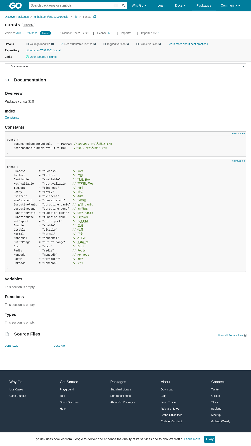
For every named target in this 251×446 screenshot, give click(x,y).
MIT (110, 33)
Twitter (215, 389)
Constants (12, 117)
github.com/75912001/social (51, 16)
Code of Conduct (171, 421)
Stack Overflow (69, 402)
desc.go (59, 345)
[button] (27, 44)
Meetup (216, 415)
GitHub (215, 395)
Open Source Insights (41, 56)
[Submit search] (123, 5)
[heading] (17, 5)
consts (87, 16)
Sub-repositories (120, 395)
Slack (214, 402)
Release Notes (170, 408)
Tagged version (116, 44)
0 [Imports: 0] (127, 33)
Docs (181, 5)
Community (231, 5)
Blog (163, 395)
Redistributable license (78, 44)
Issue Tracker (169, 402)
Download (167, 389)
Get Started (69, 382)
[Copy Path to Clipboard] (94, 17)
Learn (161, 5)
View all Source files (230, 335)
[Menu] (125, 66)
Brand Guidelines (171, 415)
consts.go (11, 345)
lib (76, 16)
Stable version (148, 44)
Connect (218, 382)
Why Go (140, 5)
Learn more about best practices (188, 44)
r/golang (216, 408)
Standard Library (120, 389)
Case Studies (17, 395)
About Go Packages (122, 402)
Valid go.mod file (40, 44)
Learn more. (192, 439)
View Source (238, 133)
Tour (62, 395)
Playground (67, 389)
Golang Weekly (220, 421)
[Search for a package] (74, 5)
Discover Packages (17, 16)
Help (63, 408)
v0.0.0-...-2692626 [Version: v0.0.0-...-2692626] (22, 33)
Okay (209, 439)
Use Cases (16, 389)
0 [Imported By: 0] (150, 33)
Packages (204, 5)
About (165, 382)
